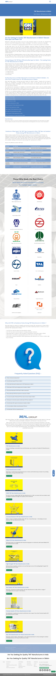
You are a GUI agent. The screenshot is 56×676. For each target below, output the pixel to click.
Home (35, 14)
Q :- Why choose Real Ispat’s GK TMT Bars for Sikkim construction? (17, 390)
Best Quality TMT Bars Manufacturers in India (17, 587)
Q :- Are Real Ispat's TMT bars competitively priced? (14, 409)
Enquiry (53, 671)
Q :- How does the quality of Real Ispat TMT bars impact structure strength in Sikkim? (20, 396)
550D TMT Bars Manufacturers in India (15, 493)
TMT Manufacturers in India (13, 446)
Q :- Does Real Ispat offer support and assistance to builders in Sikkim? (18, 403)
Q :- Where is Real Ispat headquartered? (12, 377)
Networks (38, 14)
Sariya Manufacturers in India (13, 469)
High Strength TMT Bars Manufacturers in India (17, 564)
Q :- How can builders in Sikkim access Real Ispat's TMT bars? (16, 406)
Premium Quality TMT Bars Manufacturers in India (18, 611)
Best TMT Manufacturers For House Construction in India (20, 634)
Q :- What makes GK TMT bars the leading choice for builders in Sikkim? (18, 387)
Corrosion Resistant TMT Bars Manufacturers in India (19, 516)
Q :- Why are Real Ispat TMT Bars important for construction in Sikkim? (18, 393)
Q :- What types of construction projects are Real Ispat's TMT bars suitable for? (19, 399)
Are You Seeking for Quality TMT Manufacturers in (28, 658)
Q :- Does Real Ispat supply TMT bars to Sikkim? (14, 381)
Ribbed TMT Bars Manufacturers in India (16, 540)
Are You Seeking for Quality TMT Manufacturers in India (28, 655)
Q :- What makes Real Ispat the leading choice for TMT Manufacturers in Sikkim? (19, 384)
